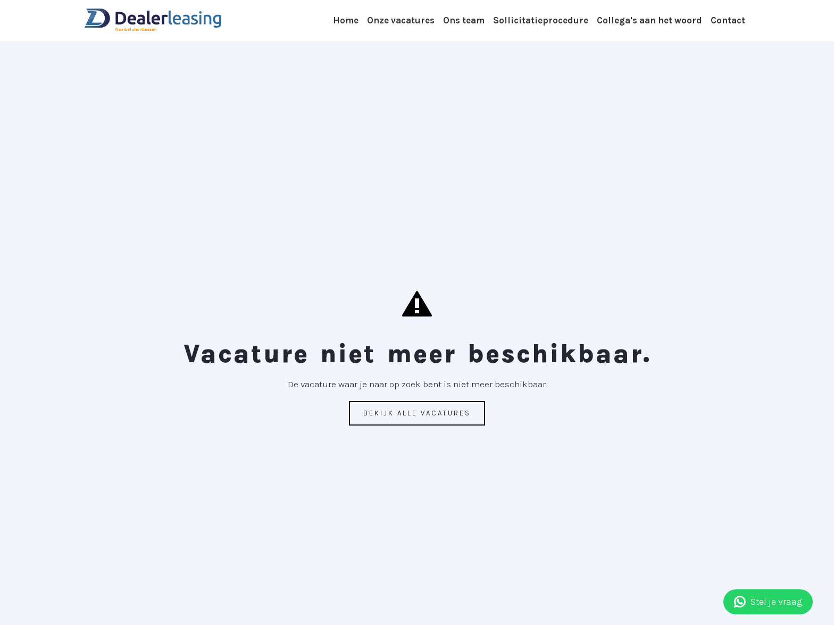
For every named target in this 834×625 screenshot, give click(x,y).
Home (345, 20)
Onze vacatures (401, 20)
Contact (728, 20)
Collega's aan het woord (649, 20)
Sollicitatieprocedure (540, 20)
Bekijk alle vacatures (417, 413)
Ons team (464, 20)
